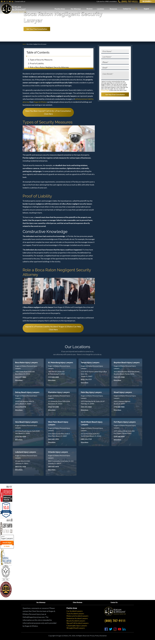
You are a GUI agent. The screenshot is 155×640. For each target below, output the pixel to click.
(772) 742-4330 (20, 436)
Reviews (90, 9)
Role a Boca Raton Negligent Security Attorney (49, 67)
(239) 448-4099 (119, 436)
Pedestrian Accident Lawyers (77, 618)
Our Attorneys (76, 9)
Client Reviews (77, 602)
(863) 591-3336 (20, 466)
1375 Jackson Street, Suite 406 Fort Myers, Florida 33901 (124, 432)
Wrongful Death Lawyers (76, 628)
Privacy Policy (105, 90)
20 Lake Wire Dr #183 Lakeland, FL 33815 (22, 462)
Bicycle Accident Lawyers (76, 621)
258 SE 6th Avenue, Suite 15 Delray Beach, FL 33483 (24, 402)
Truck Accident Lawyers (75, 614)
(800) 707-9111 (128, 1)
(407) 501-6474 (53, 466)
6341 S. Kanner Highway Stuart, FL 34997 (122, 402)
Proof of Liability (37, 63)
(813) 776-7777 (86, 379)
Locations (100, 9)
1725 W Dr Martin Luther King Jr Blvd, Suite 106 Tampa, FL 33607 (94, 374)
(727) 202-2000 (53, 377)
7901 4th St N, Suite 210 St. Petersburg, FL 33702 (56, 373)
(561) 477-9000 (20, 377)
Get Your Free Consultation (36, 29)
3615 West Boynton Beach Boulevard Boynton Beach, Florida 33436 (126, 373)
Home (24, 44)
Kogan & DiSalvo (40, 102)
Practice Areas (60, 9)
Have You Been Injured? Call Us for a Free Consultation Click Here (48, 112)
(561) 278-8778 (20, 407)
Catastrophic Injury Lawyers (77, 626)
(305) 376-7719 (86, 439)
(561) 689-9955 (53, 439)
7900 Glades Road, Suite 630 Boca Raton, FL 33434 (25, 373)
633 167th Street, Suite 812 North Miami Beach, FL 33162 (91, 435)
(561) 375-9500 (119, 377)
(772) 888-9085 (119, 407)
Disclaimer (103, 636)
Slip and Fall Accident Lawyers (77, 623)
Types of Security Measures (41, 60)
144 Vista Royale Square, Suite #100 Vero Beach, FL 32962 (27, 432)
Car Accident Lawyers (75, 611)
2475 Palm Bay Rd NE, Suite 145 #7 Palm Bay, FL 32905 (93, 402)
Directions (19, 380)
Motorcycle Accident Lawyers (77, 616)
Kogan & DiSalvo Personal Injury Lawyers (26, 367)
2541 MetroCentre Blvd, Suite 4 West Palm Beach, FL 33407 (59, 435)
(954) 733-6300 (53, 407)
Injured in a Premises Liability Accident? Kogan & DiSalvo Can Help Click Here (53, 328)
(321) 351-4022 (86, 407)
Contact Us (127, 9)
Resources (113, 9)
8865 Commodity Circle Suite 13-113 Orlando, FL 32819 (60, 462)
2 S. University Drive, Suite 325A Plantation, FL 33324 (59, 402)
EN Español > (147, 1)
